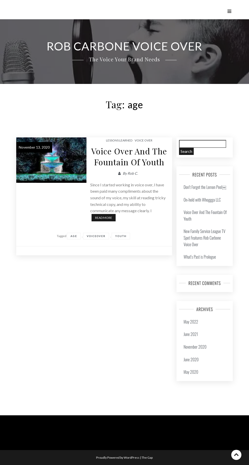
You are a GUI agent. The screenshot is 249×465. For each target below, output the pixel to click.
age (73, 236)
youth (121, 236)
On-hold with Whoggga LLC (202, 200)
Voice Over (143, 140)
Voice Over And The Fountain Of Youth (129, 156)
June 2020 (191, 359)
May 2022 (191, 322)
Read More (103, 218)
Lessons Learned (119, 140)
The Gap (147, 457)
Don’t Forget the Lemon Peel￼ (205, 187)
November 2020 (195, 347)
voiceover (96, 236)
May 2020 (191, 372)
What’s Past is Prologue (200, 257)
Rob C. (133, 173)
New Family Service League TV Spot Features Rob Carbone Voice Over (204, 237)
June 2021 (191, 334)
